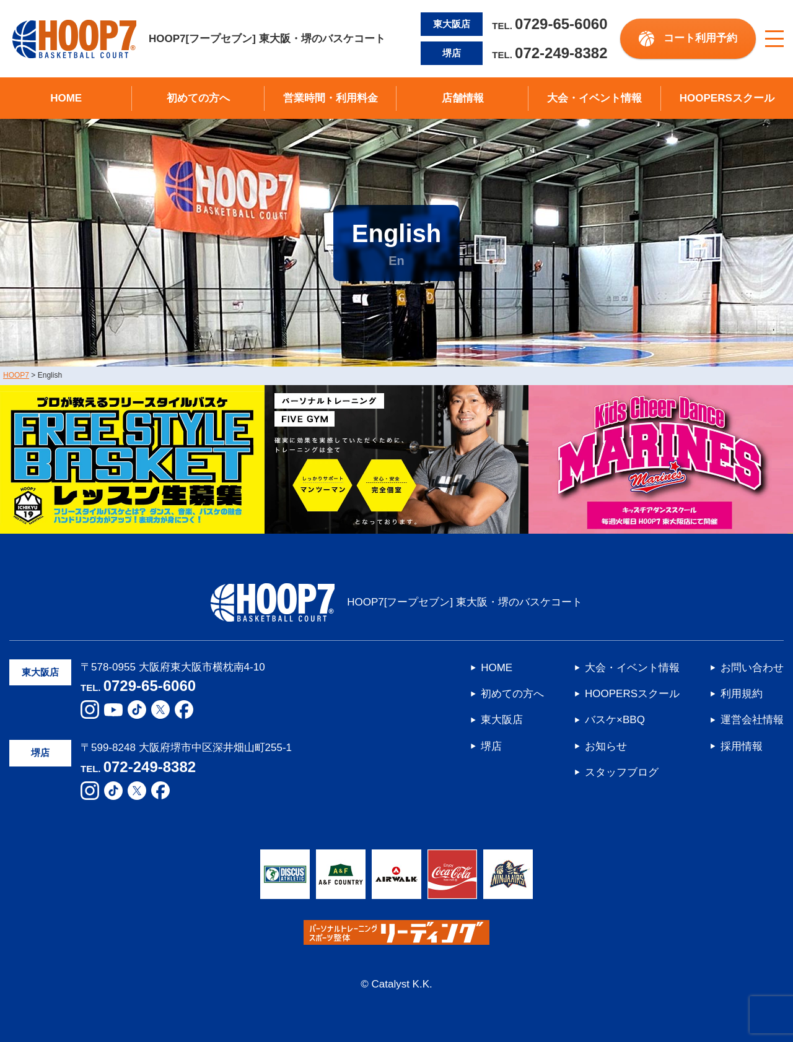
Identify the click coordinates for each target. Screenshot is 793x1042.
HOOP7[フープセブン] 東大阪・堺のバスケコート (198, 39)
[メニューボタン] (774, 39)
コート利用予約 (700, 38)
